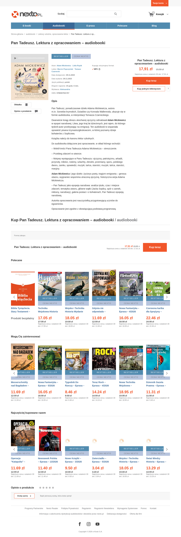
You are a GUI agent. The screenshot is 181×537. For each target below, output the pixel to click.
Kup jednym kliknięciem (149, 89)
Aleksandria (65, 89)
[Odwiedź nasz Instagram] (88, 524)
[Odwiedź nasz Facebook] (79, 524)
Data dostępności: (59, 75)
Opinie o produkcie (22, 111)
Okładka (18, 105)
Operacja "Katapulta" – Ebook (18, 461)
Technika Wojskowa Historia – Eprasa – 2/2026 (48, 311)
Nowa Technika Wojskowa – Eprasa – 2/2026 (127, 385)
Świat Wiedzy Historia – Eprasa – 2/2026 (156, 461)
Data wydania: (57, 79)
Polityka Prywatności (70, 508)
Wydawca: (56, 89)
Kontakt (153, 508)
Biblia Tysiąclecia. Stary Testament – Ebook (20, 311)
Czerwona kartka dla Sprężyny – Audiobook (155, 311)
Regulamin (86, 508)
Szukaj (61, 13)
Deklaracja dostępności (117, 514)
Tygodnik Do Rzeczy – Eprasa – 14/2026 (74, 385)
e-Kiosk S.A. (97, 532)
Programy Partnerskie (34, 508)
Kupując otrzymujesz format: (103, 66)
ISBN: (54, 93)
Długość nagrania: (59, 86)
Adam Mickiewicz (64, 66)
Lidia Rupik (77, 66)
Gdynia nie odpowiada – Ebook (99, 311)
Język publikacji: (58, 82)
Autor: (54, 66)
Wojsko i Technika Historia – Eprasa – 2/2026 (129, 461)
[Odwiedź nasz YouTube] (97, 524)
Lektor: (54, 69)
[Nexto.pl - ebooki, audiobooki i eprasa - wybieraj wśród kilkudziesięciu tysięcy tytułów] (27, 14)
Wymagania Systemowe (127, 508)
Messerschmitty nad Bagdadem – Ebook (20, 385)
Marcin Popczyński (65, 69)
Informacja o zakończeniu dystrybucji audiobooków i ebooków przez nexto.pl (71, 514)
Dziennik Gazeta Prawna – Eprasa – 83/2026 (156, 385)
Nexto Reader (52, 508)
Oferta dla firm (136, 514)
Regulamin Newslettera (104, 508)
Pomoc (144, 508)
